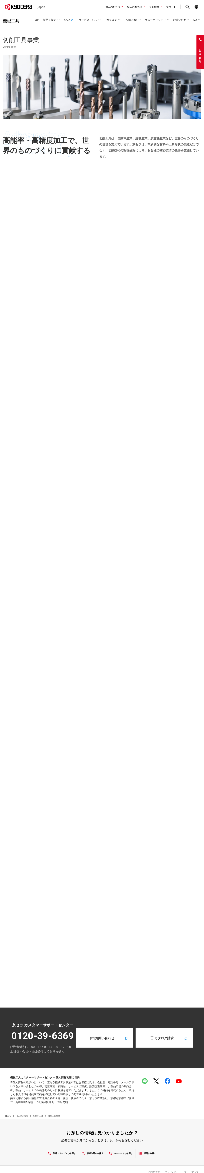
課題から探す (164, 1142)
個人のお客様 (112, 6)
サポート (171, 6)
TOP (36, 20)
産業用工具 (38, 1104)
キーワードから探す (129, 1142)
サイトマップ (191, 1160)
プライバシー (170, 1160)
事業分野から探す (90, 1142)
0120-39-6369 (43, 1024)
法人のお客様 (134, 6)
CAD (68, 20)
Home (8, 1104)
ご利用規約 (151, 1160)
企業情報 (154, 6)
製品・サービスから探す (48, 1142)
